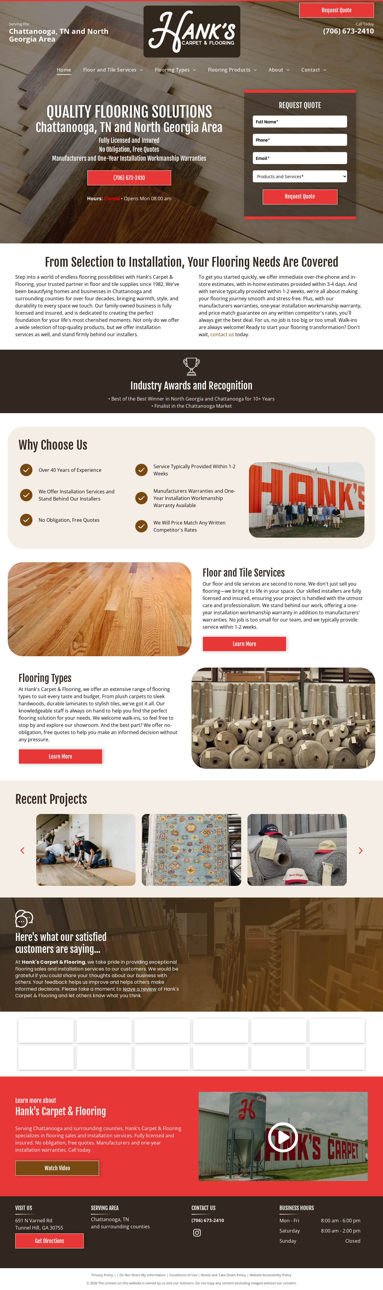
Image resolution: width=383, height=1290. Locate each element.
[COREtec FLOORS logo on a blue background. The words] (162, 1058)
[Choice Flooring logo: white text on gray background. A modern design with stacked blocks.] (279, 1058)
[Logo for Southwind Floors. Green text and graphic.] (162, 1031)
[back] (22, 850)
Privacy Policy (102, 1275)
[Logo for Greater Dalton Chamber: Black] (104, 1058)
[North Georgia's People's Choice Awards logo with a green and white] (337, 1058)
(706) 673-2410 (348, 31)
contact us (222, 334)
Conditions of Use (183, 1275)
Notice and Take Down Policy (223, 1275)
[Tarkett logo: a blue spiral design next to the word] (46, 1031)
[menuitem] (64, 70)
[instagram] (197, 1233)
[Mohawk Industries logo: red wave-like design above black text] (279, 1031)
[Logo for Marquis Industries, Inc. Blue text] (337, 1031)
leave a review (139, 989)
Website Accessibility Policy (270, 1275)
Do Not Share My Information (142, 1275)
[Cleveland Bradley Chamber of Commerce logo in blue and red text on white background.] (220, 1058)
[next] (361, 850)
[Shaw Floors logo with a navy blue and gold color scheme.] (220, 1031)
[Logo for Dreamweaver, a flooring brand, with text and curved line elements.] (46, 1058)
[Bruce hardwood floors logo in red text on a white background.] (104, 1031)
